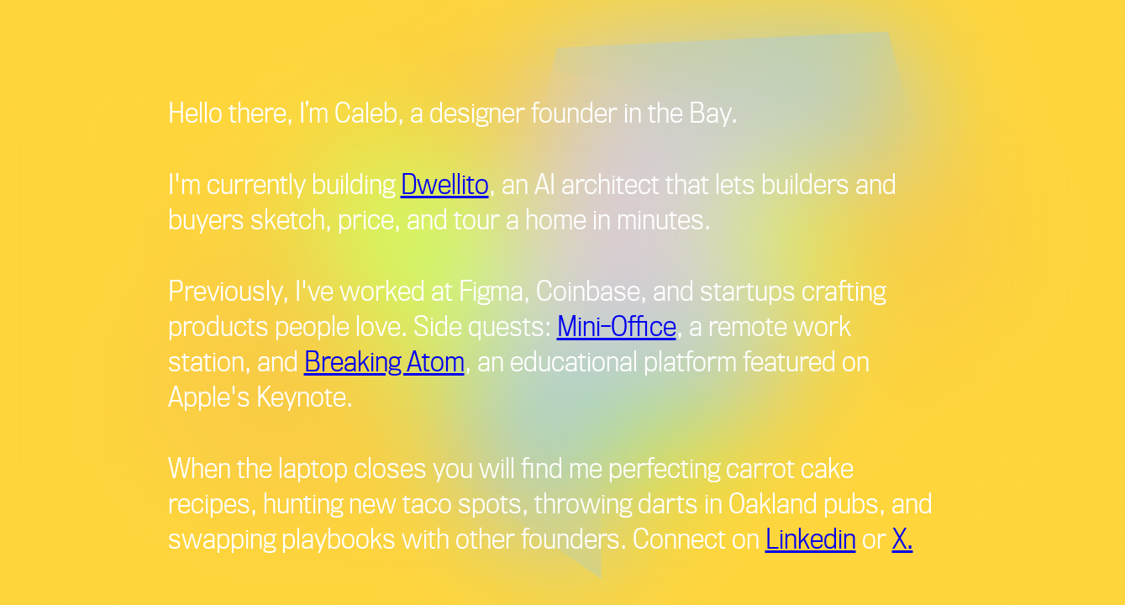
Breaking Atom (384, 360)
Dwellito (445, 183)
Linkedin (810, 537)
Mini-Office (616, 325)
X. (902, 537)
